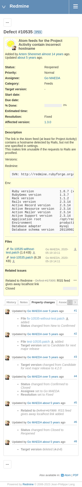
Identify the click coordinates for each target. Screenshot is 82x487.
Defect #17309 (45, 280)
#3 (75, 356)
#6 (75, 422)
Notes (24, 302)
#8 (75, 441)
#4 (75, 376)
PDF (76, 475)
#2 (75, 333)
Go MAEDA (52, 78)
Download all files (75, 249)
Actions (75, 280)
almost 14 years (52, 54)
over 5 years (50, 311)
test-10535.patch (21, 257)
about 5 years (26, 57)
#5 (75, 402)
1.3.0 (47, 122)
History (11, 302)
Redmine (28, 484)
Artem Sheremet (30, 54)
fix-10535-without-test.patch (34, 252)
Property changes (43, 302)
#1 (75, 310)
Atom (67, 475)
